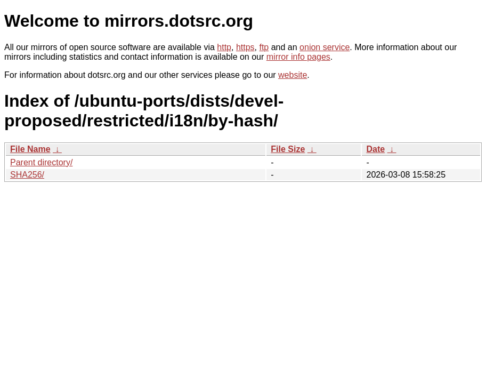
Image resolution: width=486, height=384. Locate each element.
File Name (30, 149)
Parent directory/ (41, 162)
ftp (264, 47)
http (224, 47)
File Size (288, 149)
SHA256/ (27, 174)
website (292, 74)
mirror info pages (298, 56)
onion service (324, 47)
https (245, 47)
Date (375, 149)
